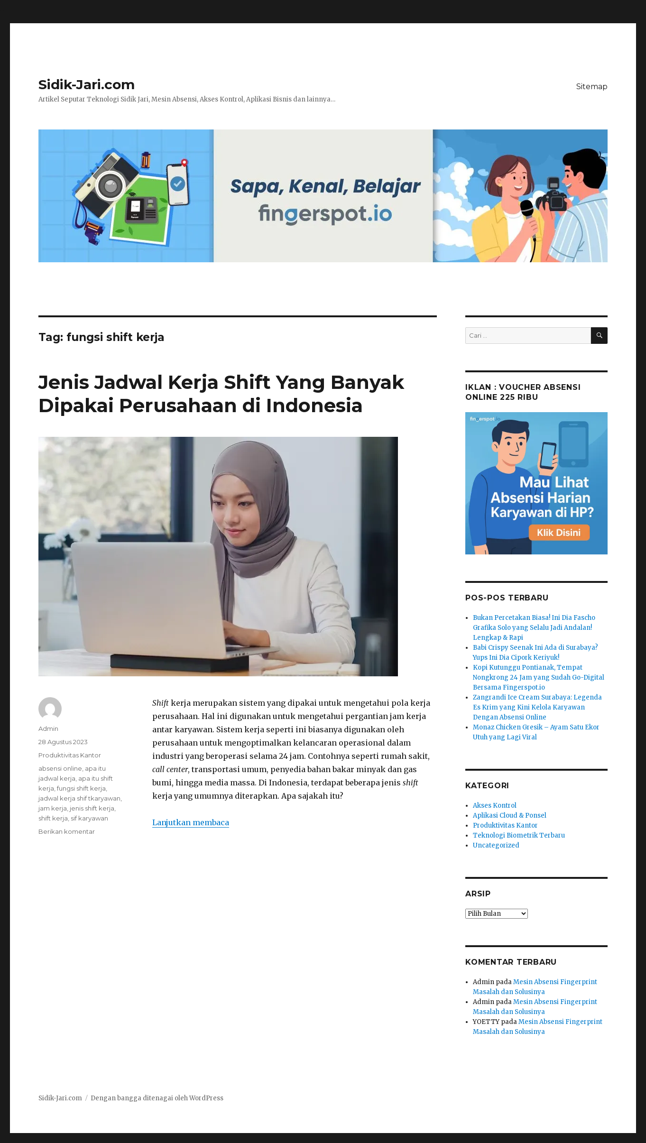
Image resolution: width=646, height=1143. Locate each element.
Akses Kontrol (495, 806)
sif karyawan (89, 818)
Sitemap (592, 86)
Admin (48, 728)
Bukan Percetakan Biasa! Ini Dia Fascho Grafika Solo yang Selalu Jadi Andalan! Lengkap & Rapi (534, 628)
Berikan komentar (66, 831)
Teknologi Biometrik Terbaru (519, 835)
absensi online (60, 768)
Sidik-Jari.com (86, 84)
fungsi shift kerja (81, 788)
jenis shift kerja (92, 808)
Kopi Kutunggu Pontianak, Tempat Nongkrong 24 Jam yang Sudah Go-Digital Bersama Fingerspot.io (538, 677)
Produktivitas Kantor (69, 755)
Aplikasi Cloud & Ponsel (509, 815)
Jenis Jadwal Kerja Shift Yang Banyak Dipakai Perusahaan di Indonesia (221, 393)
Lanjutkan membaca (190, 822)
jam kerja (52, 808)
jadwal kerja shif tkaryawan (79, 798)
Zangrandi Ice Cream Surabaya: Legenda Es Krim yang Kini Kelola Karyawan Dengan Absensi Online (537, 707)
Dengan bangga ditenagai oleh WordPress (157, 1098)
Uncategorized (496, 845)
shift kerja (53, 818)
